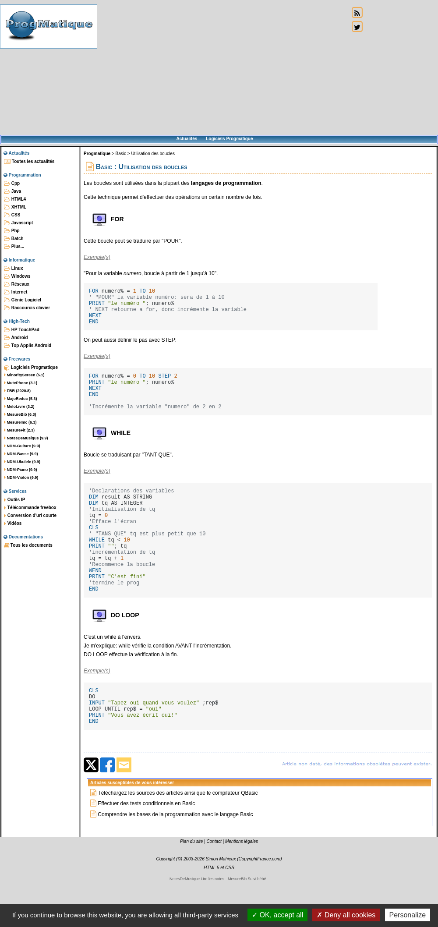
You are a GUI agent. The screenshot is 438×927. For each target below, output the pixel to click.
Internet (15, 292)
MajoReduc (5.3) (20, 398)
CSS (12, 215)
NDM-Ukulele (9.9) (22, 462)
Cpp (12, 183)
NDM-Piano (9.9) (20, 469)
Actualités (186, 138)
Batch (14, 238)
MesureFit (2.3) (19, 430)
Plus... (14, 246)
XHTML (15, 207)
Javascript (18, 223)
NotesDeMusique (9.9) (26, 438)
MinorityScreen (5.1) (24, 375)
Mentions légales (241, 887)
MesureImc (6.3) (20, 422)
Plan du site (191, 887)
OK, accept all (277, 915)
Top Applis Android (27, 345)
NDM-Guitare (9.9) (22, 446)
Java (12, 191)
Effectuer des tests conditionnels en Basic (146, 849)
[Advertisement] (223, 68)
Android (16, 337)
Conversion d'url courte (30, 515)
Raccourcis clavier (27, 308)
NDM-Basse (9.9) (21, 454)
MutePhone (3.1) (20, 383)
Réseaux (16, 284)
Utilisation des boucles (153, 153)
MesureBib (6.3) (20, 414)
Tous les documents (28, 545)
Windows (17, 276)
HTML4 (15, 199)
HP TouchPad (21, 330)
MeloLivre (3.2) (19, 406)
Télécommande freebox (30, 507)
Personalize (407, 915)
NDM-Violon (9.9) (21, 477)
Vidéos (12, 523)
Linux (13, 268)
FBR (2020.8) (17, 391)
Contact (213, 887)
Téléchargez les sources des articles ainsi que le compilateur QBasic (178, 839)
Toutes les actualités (29, 161)
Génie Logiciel (22, 300)
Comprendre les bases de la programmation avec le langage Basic (175, 860)
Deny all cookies (346, 915)
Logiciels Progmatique (229, 138)
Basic (121, 153)
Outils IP (14, 499)
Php (12, 231)
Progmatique (97, 153)
